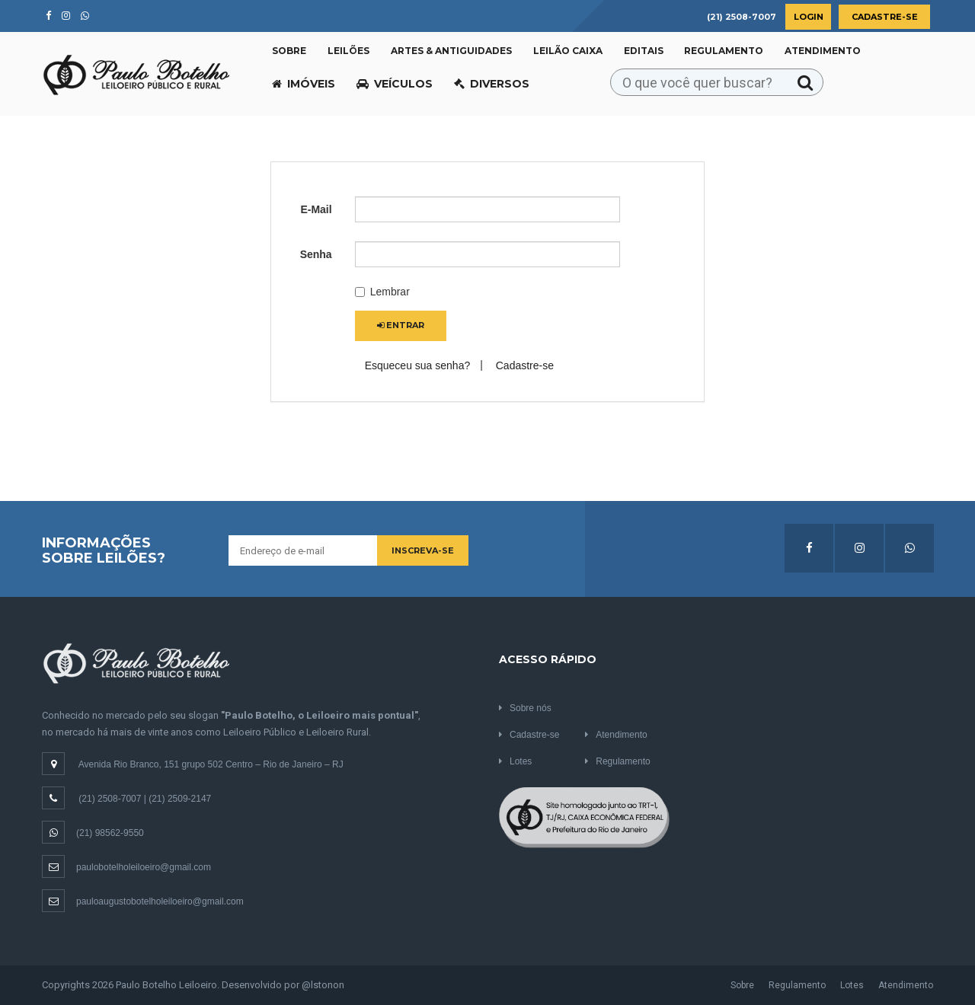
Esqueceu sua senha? (418, 365)
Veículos (394, 84)
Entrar (400, 325)
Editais (643, 50)
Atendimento (823, 50)
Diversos (491, 84)
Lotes (515, 761)
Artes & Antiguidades (451, 50)
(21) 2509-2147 (180, 798)
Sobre (289, 50)
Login (808, 16)
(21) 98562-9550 (93, 833)
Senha (316, 254)
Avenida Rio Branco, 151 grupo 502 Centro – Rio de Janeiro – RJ (211, 764)
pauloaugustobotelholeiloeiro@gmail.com (143, 901)
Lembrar (382, 292)
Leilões (348, 50)
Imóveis (303, 84)
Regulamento (723, 50)
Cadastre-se (885, 16)
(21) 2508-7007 (109, 798)
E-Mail (315, 209)
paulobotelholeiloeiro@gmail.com (126, 867)
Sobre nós (525, 708)
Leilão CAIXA (568, 50)
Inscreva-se (423, 550)
